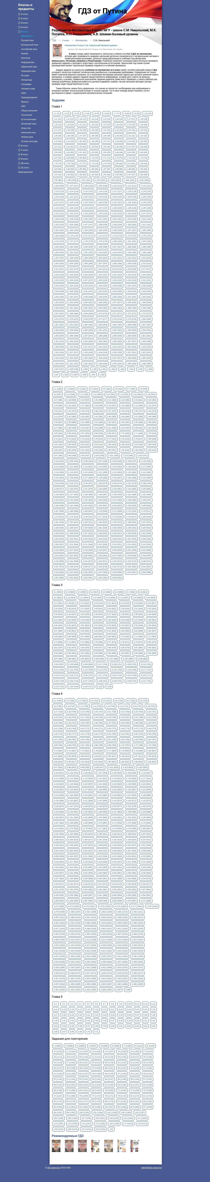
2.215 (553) (146, 544)
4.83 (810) (85, 756)
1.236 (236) (117, 286)
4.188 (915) (59, 839)
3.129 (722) (117, 681)
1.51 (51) (58, 147)
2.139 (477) (59, 489)
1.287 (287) (146, 325)
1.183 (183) (59, 247)
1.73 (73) (131, 158)
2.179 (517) (131, 517)
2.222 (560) (146, 550)
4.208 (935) (146, 851)
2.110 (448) (146, 461)
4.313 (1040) (122, 939)
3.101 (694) (113, 659)
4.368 (127, 990)
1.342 (112, 369)
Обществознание (29, 110)
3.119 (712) (73, 675)
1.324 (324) (73, 358)
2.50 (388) (71, 422)
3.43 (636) (85, 620)
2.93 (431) (111, 450)
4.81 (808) (58, 756)
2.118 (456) (59, 472)
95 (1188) (122, 1107)
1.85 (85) (82, 169)
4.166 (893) (146, 817)
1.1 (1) (56, 113)
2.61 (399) (111, 428)
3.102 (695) (128, 659)
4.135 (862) (102, 795)
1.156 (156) (73, 224)
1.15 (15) (107, 119)
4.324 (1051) (106, 951)
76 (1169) (83, 1096)
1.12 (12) (70, 119)
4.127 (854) (88, 789)
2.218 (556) (88, 550)
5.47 (113, 1020)
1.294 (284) (146, 330)
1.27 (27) (58, 130)
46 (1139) (109, 1073)
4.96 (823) (151, 762)
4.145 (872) (146, 801)
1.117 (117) (117, 191)
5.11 (137, 1004)
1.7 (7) (116, 113)
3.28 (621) (98, 609)
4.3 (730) (82, 701)
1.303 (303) (73, 341)
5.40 (55, 1020)
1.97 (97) (131, 174)
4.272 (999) (59, 906)
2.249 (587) (131, 572)
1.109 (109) (102, 186)
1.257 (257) (117, 302)
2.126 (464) (73, 478)
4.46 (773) (125, 728)
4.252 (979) (73, 889)
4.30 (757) (125, 717)
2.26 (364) (71, 405)
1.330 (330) (59, 363)
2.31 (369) (138, 405)
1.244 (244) (131, 291)
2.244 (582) (59, 572)
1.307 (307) (131, 341)
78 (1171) (109, 1096)
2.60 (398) (98, 428)
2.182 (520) (73, 522)
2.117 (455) (146, 467)
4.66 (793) (71, 745)
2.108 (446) (117, 461)
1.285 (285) (117, 325)
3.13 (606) (110, 597)
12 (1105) (83, 1051)
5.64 (145, 1026)
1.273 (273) (146, 313)
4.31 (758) (138, 717)
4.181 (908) (59, 834)
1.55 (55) (107, 147)
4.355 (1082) (122, 978)
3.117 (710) (146, 670)
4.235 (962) (131, 873)
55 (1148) (122, 1079)
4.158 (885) (131, 812)
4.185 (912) (117, 834)
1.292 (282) (117, 330)
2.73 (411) (58, 439)
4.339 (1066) (59, 967)
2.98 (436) (71, 455)
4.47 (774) (138, 728)
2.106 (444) (88, 461)
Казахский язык (28, 132)
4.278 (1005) (152, 906)
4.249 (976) (131, 884)
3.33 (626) (58, 614)
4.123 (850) (131, 784)
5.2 (63, 1004)
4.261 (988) (102, 895)
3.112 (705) (73, 670)
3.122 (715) (117, 675)
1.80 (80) (119, 163)
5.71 (96, 1031)
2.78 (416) (125, 439)
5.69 (80, 1031)
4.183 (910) (88, 834)
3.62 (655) (125, 631)
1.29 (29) (82, 130)
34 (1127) (58, 1068)
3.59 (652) (85, 631)
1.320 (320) (117, 352)
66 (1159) (58, 1090)
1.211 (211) (59, 269)
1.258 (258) (131, 302)
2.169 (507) (88, 511)
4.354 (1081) (106, 978)
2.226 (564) (102, 555)
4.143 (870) (117, 801)
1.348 (65, 375)
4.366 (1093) (106, 990)
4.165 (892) (131, 817)
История (25, 75)
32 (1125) (134, 1062)
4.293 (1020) (90, 923)
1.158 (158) (102, 224)
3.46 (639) (125, 620)
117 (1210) (128, 1123)
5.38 (145, 1015)
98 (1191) (58, 1112)
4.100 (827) (99, 767)
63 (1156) (122, 1085)
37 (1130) (96, 1068)
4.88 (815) (151, 756)
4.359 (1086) (90, 984)
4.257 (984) (146, 889)
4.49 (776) (58, 734)
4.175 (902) (73, 828)
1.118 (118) (131, 191)
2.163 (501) (102, 505)
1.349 (74, 375)
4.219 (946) (102, 862)
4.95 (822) (138, 762)
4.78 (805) (125, 751)
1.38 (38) (94, 136)
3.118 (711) (59, 675)
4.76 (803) (98, 751)
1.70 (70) (94, 158)
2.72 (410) (151, 433)
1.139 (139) (131, 208)
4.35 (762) (85, 723)
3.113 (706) (88, 670)
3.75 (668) (85, 642)
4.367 (118, 990)
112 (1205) (58, 1123)
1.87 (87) (107, 169)
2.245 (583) (73, 572)
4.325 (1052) (122, 951)
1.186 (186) (102, 247)
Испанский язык (28, 124)
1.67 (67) (58, 158)
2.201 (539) (146, 533)
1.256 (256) (102, 302)
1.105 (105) (143, 180)
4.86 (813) (125, 756)
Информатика (27, 62)
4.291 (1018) (59, 923)
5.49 (129, 1020)
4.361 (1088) (122, 984)
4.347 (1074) (90, 973)
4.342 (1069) (106, 967)
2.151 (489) (131, 494)
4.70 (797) (125, 745)
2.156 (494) (102, 500)
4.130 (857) (131, 789)
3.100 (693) (99, 659)
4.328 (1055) (75, 956)
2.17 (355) (58, 400)
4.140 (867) (73, 801)
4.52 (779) (98, 734)
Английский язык (29, 49)
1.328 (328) (131, 358)
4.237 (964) (59, 878)
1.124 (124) (117, 197)
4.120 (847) (88, 784)
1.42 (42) (143, 136)
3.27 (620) (85, 609)
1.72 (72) (119, 158)
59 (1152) (70, 1085)
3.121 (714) (102, 675)
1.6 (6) (106, 113)
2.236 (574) (146, 561)
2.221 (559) (131, 550)
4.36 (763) (98, 723)
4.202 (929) (59, 851)
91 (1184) (70, 1107)
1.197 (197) (59, 258)
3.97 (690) (58, 659)
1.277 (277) (102, 319)
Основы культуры (29, 141)
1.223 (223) (131, 274)
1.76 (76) (70, 163)
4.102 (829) (128, 767)
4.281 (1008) (90, 912)
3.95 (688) (138, 653)
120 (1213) (72, 1129)
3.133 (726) (73, 686)
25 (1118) (147, 1057)
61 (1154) (96, 1085)
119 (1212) (58, 1129)
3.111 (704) (59, 670)
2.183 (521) (88, 522)
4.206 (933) (117, 851)
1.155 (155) (59, 224)
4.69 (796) (111, 745)
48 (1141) (134, 1073)
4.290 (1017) (137, 917)
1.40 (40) (119, 136)
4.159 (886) (146, 812)
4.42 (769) (71, 728)
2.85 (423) (111, 444)
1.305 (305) (102, 341)
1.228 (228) (102, 280)
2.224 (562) (73, 555)
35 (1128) (70, 1068)
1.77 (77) (82, 163)
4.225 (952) (88, 867)
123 (111, 1129)
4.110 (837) (146, 773)
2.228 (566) (131, 555)
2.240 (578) (102, 567)
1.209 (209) (131, 263)
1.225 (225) (59, 280)
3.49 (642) (58, 625)
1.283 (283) (88, 325)
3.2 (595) (70, 592)
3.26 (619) (71, 609)
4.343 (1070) (122, 967)
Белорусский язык (29, 45)
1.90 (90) (143, 169)
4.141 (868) (88, 801)
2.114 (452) (102, 467)
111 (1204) (142, 1118)
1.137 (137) (102, 208)
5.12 (145, 1004)
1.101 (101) (85, 180)
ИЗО (23, 106)
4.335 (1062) (90, 962)
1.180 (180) (117, 241)
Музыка (24, 102)
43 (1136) (70, 1073)
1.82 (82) (143, 163)
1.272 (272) (131, 313)
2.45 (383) (111, 416)
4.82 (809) (71, 756)
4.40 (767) (151, 723)
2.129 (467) (117, 478)
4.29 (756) (111, 717)
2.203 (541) (73, 539)
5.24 (137, 1009)
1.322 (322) (146, 352)
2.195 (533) (59, 533)
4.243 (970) (146, 878)
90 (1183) (58, 1107)
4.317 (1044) (90, 945)
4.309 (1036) (59, 939)
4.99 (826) (85, 767)
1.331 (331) (73, 363)
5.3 (71, 1004)
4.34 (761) (71, 723)
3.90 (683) (71, 653)
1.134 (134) (59, 208)
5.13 (153, 1004)
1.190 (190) (59, 252)
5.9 (120, 1004)
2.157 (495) (117, 500)
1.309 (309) (59, 347)
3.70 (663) (125, 636)
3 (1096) (80, 1046)
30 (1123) (109, 1062)
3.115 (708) (117, 670)
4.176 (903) (88, 828)
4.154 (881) (73, 812)
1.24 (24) (119, 124)
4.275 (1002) (105, 906)
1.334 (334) (117, 363)
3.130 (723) (131, 681)
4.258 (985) (59, 895)
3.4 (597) (94, 592)
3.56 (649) (151, 625)
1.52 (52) (70, 147)
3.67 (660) (85, 636)
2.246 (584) (88, 572)
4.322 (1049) (75, 951)
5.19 (96, 1009)
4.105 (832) (73, 773)
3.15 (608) (137, 597)
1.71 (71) (107, 158)
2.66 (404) (71, 433)
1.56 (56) (119, 147)
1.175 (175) (146, 236)
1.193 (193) (102, 252)
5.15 (64, 1009)
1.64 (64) (119, 152)
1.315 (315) (146, 347)
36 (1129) (83, 1068)
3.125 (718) (59, 681)
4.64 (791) (151, 739)
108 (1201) (100, 1118)
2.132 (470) (59, 483)
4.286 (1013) (75, 917)
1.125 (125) (131, 197)
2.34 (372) (71, 411)
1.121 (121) (73, 197)
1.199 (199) (88, 258)
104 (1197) (140, 1112)
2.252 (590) (73, 578)
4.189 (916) (73, 839)
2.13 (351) (110, 394)
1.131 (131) (117, 202)
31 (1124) (122, 1062)
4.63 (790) (138, 739)
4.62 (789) (125, 739)
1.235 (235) (102, 286)
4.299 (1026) (90, 928)
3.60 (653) (98, 631)
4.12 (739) (97, 706)
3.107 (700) (102, 664)
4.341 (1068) (90, 967)
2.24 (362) (151, 400)
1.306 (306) (117, 341)
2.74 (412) (71, 439)
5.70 (88, 1031)
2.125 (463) (59, 478)
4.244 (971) (59, 884)
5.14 (55, 1009)
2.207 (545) (131, 539)
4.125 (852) (59, 789)
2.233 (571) (102, 561)
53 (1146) (96, 1079)
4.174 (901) (59, 828)
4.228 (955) (131, 867)
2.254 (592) (102, 578)
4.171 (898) (117, 823)
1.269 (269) (88, 313)
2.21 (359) (111, 400)
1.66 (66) (143, 152)
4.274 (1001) (89, 906)
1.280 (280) (146, 319)
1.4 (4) (86, 113)
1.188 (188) (131, 247)
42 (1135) (58, 1073)
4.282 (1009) (106, 912)
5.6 (96, 1004)
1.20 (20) (70, 124)
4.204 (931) (88, 851)
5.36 (129, 1015)
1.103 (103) (114, 180)
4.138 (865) (146, 795)
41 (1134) (147, 1068)
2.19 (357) (85, 400)
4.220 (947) (117, 862)
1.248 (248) (88, 297)
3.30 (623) (125, 609)
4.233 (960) (102, 873)
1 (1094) (57, 1046)
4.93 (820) (111, 762)
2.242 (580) (131, 567)
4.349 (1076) (122, 973)
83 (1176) (70, 1101)
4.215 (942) (146, 856)
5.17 (80, 1009)
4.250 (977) (146, 884)
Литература (26, 80)
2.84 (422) (98, 444)
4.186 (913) (131, 834)
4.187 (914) (146, 834)
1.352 (102, 375)
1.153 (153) (131, 219)
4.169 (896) (88, 823)
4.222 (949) (146, 862)
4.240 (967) (102, 878)
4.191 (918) (102, 839)
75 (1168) (70, 1096)
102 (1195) (112, 1112)
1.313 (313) (117, 347)
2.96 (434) (151, 450)
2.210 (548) (73, 544)
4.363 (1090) (59, 990)
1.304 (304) (88, 341)
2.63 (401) (138, 428)
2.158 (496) (131, 500)
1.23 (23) (107, 124)
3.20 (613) (98, 603)
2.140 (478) (73, 489)
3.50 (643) (71, 625)
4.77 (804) (111, 751)
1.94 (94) (94, 174)
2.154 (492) (73, 500)
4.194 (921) (146, 839)
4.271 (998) (146, 901)
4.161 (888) (73, 817)
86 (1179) (109, 1101)
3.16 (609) (150, 597)
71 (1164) (122, 1090)
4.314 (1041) (137, 939)
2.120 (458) (88, 472)
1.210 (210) (146, 263)
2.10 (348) (70, 394)
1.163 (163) (73, 230)
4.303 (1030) (59, 934)
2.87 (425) (138, 444)
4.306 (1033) (106, 934)
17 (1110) (147, 1051)
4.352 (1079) (75, 978)
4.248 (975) (117, 884)
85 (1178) (96, 1101)
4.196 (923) (73, 845)
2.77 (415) (111, 439)
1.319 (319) (102, 352)
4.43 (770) (85, 728)
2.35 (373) (85, 411)
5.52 (153, 1020)
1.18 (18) (143, 119)
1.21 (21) (82, 124)
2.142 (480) (102, 489)
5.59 (104, 1026)
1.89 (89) (131, 169)
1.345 (140, 369)
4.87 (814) (138, 756)
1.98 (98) (143, 174)
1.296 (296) (73, 336)
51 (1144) (70, 1079)
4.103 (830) (142, 767)
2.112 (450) (73, 467)
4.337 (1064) (122, 962)
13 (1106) (96, 1051)
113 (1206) (72, 1123)
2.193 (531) (131, 528)
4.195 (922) (59, 845)
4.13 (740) (110, 706)
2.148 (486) (88, 494)
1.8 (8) (126, 113)
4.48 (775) (151, 728)
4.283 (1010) (122, 912)
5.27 (55, 1015)
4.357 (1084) (59, 984)
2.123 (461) (131, 472)
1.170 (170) (73, 236)
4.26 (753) (71, 717)
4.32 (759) (151, 717)
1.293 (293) (131, 330)
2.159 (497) (146, 500)
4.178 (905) (117, 828)
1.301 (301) (146, 336)
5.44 (88, 1020)
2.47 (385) (138, 416)
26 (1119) (58, 1062)
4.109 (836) (131, 773)
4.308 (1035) (137, 934)
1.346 (149, 369)
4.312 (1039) (106, 939)
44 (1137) (83, 1073)
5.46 (104, 1020)
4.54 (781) (125, 734)
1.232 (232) (59, 286)
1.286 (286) (131, 325)
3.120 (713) (88, 675)
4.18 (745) (71, 712)
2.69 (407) (111, 433)
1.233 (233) (73, 286)
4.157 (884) (117, 812)
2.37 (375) (111, 411)
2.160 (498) (59, 505)
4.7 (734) (131, 701)
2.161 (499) (73, 505)
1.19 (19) (58, 124)
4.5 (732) (107, 701)
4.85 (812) (111, 756)
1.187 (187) (117, 247)
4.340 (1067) (75, 967)
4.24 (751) (151, 712)
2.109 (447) (131, 461)
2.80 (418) (151, 439)
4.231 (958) (73, 873)
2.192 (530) (117, 528)
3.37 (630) (111, 614)
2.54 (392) (125, 422)
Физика (24, 53)
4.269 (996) (117, 901)
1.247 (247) (73, 297)
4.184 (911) (102, 834)
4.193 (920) (131, 839)
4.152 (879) (146, 806)
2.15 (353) (137, 394)
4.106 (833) (88, 773)
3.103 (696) (142, 659)
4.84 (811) (98, 756)
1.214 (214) (102, 269)
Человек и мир (28, 88)
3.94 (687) (125, 653)
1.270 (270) (102, 313)
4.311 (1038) (90, 939)
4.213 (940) (117, 856)
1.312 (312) (102, 347)
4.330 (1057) (106, 956)
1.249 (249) (102, 297)
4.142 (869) (102, 801)
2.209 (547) (59, 544)
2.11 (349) (84, 394)
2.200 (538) (131, 533)
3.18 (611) (71, 603)
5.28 (64, 1015)
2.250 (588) (146, 572)
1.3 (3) (76, 113)
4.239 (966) (88, 878)
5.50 (137, 1020)
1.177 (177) (73, 241)
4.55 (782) (138, 734)
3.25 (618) (58, 609)
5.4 (80, 1004)
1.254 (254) (73, 302)
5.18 (88, 1009)
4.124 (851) (146, 784)
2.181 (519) (59, 522)
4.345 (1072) (59, 973)
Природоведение (29, 97)
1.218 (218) (59, 274)
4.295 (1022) (122, 923)
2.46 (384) (125, 416)
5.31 (88, 1015)
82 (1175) (58, 1101)
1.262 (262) (88, 308)
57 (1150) (147, 1079)
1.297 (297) (88, 336)
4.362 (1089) (137, 984)
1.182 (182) (146, 241)
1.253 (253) (59, 302)
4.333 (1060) (59, 962)
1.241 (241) (88, 291)
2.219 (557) (102, 550)
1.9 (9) (136, 113)
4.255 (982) (117, 889)
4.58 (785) (71, 739)
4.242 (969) (131, 878)
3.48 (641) (151, 620)
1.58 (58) (143, 147)
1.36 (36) (70, 136)
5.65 (153, 1026)
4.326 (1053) (137, 951)
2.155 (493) (88, 500)
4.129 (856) (117, 789)
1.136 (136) (88, 208)
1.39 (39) (107, 136)
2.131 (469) (146, 478)
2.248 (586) (117, 572)
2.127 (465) (88, 478)
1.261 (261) (73, 308)
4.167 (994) (59, 823)
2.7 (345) (131, 389)
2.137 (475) (131, 483)
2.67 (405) (85, 433)
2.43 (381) (85, 416)
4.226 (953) (102, 867)
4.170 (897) (102, 823)
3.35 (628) (85, 614)
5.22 (121, 1009)
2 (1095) (69, 1046)
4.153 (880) (59, 812)
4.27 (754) (85, 717)
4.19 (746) (85, 712)
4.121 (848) (102, 784)
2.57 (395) (58, 428)
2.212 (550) (102, 544)
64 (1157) (134, 1085)
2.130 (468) (131, 478)
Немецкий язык (28, 71)
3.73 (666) (58, 642)
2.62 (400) (125, 428)
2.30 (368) (125, 405)
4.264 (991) (146, 895)
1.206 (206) (88, 263)
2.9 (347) (58, 394)
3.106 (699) (88, 664)
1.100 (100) (71, 180)
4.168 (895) (73, 823)
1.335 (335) (131, 363)
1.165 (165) (102, 230)
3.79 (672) (138, 642)
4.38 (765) (125, 723)
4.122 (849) (117, 784)
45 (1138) (96, 1073)
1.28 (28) (70, 130)
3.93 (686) (111, 653)
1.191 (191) (73, 252)
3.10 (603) (70, 597)
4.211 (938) (88, 856)
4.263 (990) (131, 895)
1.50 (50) (143, 141)
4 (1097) (92, 1046)
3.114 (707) (102, 670)
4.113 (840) (88, 778)
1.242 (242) (102, 291)
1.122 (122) (88, 197)
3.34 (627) (71, 614)
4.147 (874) (73, 806)
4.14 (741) (124, 706)
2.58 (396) (71, 428)
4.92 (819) (98, 762)
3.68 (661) (98, 636)
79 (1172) (122, 1096)
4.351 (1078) (59, 978)
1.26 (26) (143, 124)
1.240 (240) (73, 291)
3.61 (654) (111, 631)
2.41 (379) (58, 416)
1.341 (103, 369)
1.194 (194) (117, 252)
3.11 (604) (84, 597)
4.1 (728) (58, 701)
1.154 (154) (146, 219)
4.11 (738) (84, 706)
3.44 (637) (98, 620)
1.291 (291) (102, 330)
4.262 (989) (117, 895)
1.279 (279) (131, 319)
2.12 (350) (97, 394)
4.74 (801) (71, 751)
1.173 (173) (117, 236)
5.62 (129, 1026)
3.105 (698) (73, 664)
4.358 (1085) (75, 984)
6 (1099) (115, 1046)
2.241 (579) (117, 567)
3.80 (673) (151, 642)
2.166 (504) (146, 505)
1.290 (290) (88, 330)
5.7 (104, 1004)
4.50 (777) (71, 734)
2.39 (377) (138, 411)
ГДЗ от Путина (102, 11)
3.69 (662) (111, 636)
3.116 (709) (131, 670)
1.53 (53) (82, 147)
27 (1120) (70, 1062)
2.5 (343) (107, 389)
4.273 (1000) (74, 906)
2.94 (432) (125, 450)
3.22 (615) (125, 603)
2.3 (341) (82, 389)
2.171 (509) (117, 511)
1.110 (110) (117, 186)
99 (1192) (70, 1112)
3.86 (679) (125, 647)
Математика (27, 36)
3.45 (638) (111, 620)
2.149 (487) (102, 494)
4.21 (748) (111, 712)
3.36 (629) (98, 614)
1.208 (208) (117, 263)
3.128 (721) (102, 681)
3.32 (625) (151, 609)
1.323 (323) (59, 358)
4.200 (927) (131, 845)
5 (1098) (104, 1046)
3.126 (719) (73, 681)
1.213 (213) (88, 269)
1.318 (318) (88, 352)
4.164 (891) (117, 817)
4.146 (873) (59, 806)
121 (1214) (86, 1129)
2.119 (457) (73, 472)
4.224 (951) (73, 867)
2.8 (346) (143, 389)
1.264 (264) (117, 308)
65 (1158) (147, 1085)
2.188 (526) (59, 528)
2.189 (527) (73, 528)
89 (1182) (147, 1101)
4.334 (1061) (75, 962)
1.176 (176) (59, 241)
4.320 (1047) (137, 945)
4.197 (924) (88, 845)
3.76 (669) (98, 642)
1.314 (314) (131, 347)
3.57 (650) (58, 631)
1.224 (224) (146, 274)
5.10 (129, 1004)
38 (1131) (109, 1068)
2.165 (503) (131, 505)
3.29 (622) (111, 609)
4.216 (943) (59, 862)
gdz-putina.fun (53, 1167)
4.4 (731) (94, 701)
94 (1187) (109, 1107)
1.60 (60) (70, 152)
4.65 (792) (58, 745)
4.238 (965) (73, 878)
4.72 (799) (151, 745)
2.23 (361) (138, 400)
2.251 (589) (59, 578)
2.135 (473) (102, 483)
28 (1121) (83, 1062)
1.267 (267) (59, 313)
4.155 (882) (88, 812)
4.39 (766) (138, 723)
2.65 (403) (58, 433)
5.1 (55, 1004)
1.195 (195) (131, 252)
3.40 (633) (151, 614)
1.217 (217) (146, 269)
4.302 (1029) (137, 928)
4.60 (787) (98, 739)
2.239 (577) (88, 567)
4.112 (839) (73, 778)
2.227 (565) (117, 555)
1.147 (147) (146, 213)
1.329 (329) (146, 358)
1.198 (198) (73, 258)
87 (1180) (122, 1101)
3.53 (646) (111, 625)
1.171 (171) (88, 236)
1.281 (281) (59, 325)
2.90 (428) (71, 450)
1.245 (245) (146, 291)
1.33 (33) (131, 130)
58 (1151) (58, 1085)
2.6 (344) (119, 389)
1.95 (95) (107, 174)
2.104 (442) (59, 461)
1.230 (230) (131, 280)
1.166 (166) (117, 230)
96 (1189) (134, 1107)
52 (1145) (83, 1079)
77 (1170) (96, 1096)
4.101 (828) (113, 767)
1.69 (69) (82, 158)
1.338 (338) (73, 369)
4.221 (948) (131, 862)
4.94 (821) (125, 762)
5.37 (137, 1015)
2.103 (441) (142, 455)
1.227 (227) (88, 280)
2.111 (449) (59, 467)
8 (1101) (139, 1046)
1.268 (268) (73, 313)
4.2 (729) (70, 701)
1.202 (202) (131, 258)
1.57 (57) (131, 147)
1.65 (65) (131, 152)
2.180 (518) (146, 517)
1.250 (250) (117, 297)
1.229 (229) (117, 280)
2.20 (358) (98, 400)
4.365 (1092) (90, 990)
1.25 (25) (131, 124)
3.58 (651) (71, 631)
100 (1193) (84, 1112)
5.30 (80, 1015)
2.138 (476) (146, 483)
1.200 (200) (102, 258)
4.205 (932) (102, 851)
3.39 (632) (138, 614)
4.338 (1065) (137, 962)
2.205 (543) (102, 539)
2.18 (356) (71, 400)
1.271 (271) (117, 313)
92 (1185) (83, 1107)
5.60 (113, 1026)
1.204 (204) (59, 263)
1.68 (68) (70, 158)
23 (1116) (122, 1057)
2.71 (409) (138, 433)
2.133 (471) (73, 483)
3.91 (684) (85, 653)
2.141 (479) (88, 489)
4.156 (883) (102, 812)
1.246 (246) (59, 297)
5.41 (64, 1020)
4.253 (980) (88, 889)
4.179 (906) (131, 828)
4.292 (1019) (75, 923)
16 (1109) (134, 1051)
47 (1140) (122, 1073)
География (26, 84)
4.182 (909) (73, 834)
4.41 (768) (58, 728)
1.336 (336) (146, 363)
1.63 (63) (107, 152)
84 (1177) (83, 1101)
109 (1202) (114, 1118)
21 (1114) (96, 1057)
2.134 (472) (88, 483)
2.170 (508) (102, 511)
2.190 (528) (88, 528)
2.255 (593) (117, 578)
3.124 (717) (146, 675)
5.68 (72, 1031)
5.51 (145, 1020)
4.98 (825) (71, 767)
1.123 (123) (102, 197)
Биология (25, 58)
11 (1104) (70, 1051)
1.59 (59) (58, 152)
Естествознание (28, 119)
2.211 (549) (88, 544)
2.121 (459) (102, 472)
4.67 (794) (85, 745)
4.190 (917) (88, 839)
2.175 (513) (73, 517)
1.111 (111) (131, 186)
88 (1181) (134, 1101)
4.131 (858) (146, 789)
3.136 (108, 686)
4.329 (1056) (90, 956)
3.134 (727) (88, 686)
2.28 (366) (98, 405)
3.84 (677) (98, 647)
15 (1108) (122, 1051)
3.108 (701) (117, 664)
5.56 (80, 1026)
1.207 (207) (102, 263)
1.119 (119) (146, 191)
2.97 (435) (58, 455)
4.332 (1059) (137, 956)
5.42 (72, 1020)
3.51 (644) (85, 625)
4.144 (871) (131, 801)
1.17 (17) (131, 119)
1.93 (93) (82, 174)
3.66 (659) (71, 636)
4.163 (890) (102, 817)
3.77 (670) (111, 642)
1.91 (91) (58, 174)
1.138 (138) (117, 208)
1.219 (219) (73, 274)
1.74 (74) (143, 158)
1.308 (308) (146, 341)
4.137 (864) (131, 795)
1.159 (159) (117, 224)
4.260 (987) (88, 895)
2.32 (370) (151, 405)
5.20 (104, 1009)
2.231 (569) (73, 561)
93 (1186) (96, 1107)
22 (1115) (109, 1057)
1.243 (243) (117, 291)
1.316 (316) (59, 352)
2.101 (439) (113, 455)
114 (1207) (86, 1123)
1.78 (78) (94, 163)
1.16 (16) (119, 119)
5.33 (104, 1015)
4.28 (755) (98, 717)
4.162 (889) (88, 817)
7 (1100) (127, 1046)
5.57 (88, 1026)
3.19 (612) (85, 603)
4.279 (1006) (59, 912)
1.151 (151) (102, 219)
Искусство (26, 128)
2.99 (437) (85, 455)
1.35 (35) (58, 136)
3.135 (99, 686)
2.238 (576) (73, 567)
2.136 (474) (117, 483)
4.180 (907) (146, 828)
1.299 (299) (117, 336)
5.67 (64, 1031)
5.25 (145, 1009)
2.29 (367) (111, 405)
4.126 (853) (73, 789)
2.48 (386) (151, 416)
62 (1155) (109, 1085)
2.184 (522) (102, 522)
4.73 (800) (58, 751)
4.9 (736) (58, 706)
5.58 (96, 1026)
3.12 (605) (97, 597)
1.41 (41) (131, 136)
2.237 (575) (59, 567)
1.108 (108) (88, 186)
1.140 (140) (146, 208)
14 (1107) (109, 1051)
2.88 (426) (151, 444)
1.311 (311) (88, 347)
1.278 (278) (117, 319)
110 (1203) (128, 1118)
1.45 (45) (82, 141)
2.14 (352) (124, 394)
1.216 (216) (131, 269)
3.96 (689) (151, 653)
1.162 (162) (59, 230)
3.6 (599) (119, 592)
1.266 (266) (146, 308)
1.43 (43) (58, 141)
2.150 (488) (117, 494)
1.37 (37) (82, 136)
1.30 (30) (94, 130)
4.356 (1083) (137, 978)
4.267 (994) (88, 901)
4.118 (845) (59, 784)
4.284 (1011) (137, 912)
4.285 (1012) (59, 917)
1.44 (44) (70, 141)
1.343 (121, 369)
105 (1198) (58, 1118)
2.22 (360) (125, 400)
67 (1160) (70, 1090)
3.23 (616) (138, 603)
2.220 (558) (117, 550)
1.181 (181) (131, 241)
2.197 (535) (88, 533)
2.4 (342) (94, 389)
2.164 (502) (117, 505)
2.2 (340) (70, 389)
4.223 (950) (59, 867)
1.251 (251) (131, 297)
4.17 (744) (58, 712)
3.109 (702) (131, 664)
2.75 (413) (85, 439)
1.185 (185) (88, 247)
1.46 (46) (94, 141)
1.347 (56, 375)
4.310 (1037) (75, 939)
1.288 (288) (59, 330)
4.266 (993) (73, 901)
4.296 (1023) (137, 923)
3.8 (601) (143, 592)
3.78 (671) (125, 642)
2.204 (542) (88, 539)
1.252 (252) (146, 297)
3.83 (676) (85, 647)
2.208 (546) (146, 539)
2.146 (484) (59, 494)
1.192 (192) (88, 252)
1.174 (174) (131, 236)
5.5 (88, 1004)
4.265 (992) (59, 901)
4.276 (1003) (120, 906)
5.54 (64, 1026)
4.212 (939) (102, 856)
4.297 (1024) (59, 928)
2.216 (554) (59, 550)
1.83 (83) (58, 169)
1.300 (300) (131, 336)
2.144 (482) (131, 489)
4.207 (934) (131, 851)
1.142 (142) (73, 213)
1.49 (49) (131, 141)
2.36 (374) (98, 411)
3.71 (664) (138, 636)
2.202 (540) (59, 539)
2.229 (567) (146, 555)
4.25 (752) (58, 717)
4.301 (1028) (122, 928)
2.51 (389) (85, 422)
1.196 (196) (146, 252)
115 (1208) (100, 1123)
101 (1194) (98, 1112)
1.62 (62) (94, 152)
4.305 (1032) (90, 934)
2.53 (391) (111, 422)
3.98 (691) (71, 659)
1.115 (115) (88, 191)
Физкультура (27, 137)
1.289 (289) (73, 330)
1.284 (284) (102, 325)
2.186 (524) (131, 522)
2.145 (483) (146, 489)
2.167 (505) (59, 511)
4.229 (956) (146, 867)
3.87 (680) (138, 647)
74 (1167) (58, 1096)
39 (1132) (122, 1068)
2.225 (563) (88, 555)
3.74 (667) (71, 642)
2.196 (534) (73, 533)
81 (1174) (147, 1096)
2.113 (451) (88, 467)
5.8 (112, 1004)
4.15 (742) (137, 706)
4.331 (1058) (122, 956)
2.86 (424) (125, 444)
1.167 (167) (131, 230)
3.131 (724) (146, 681)
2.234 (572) (117, 561)
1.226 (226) (73, 280)
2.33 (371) (58, 411)
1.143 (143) (88, 213)
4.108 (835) (117, 773)
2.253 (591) (88, 578)
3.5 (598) (107, 592)
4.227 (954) (117, 867)
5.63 (137, 1026)
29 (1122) (96, 1062)
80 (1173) (134, 1096)
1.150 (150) (88, 219)
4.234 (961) (117, 873)
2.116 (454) (131, 467)
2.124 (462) (146, 472)
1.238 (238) (146, 286)
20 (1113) (83, 1057)
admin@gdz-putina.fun (151, 1167)
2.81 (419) (58, 444)
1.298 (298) (102, 336)
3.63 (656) (138, 631)
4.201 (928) (146, 845)
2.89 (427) (58, 450)
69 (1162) (96, 1090)
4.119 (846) (73, 784)
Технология (26, 115)
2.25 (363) (58, 405)
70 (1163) (109, 1090)
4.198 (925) (102, 845)
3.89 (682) (58, 653)
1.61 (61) (82, 152)
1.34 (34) (143, 130)
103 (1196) (126, 1112)
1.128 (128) (73, 202)
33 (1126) (147, 1062)
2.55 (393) (138, 422)
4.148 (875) (88, 806)
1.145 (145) (117, 213)
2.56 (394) (151, 422)
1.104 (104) (129, 180)
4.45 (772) (111, 728)
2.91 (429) (85, 450)
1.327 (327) (117, 358)
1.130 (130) (102, 202)
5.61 (121, 1026)
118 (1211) (142, 1123)
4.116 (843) (131, 778)
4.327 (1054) (59, 956)
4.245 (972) (73, 884)
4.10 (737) (70, 706)
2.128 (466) (102, 478)
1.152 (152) (117, 219)
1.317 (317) (73, 352)
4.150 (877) (117, 806)
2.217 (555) (73, 550)
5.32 (96, 1015)
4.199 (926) (117, 845)
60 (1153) (83, 1085)
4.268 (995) (102, 901)
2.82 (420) (71, 444)
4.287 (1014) (90, 917)
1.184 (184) (73, 247)
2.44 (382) (98, 416)
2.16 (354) (150, 394)
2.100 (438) (99, 455)
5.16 (72, 1009)
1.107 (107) (73, 186)
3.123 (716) (131, 675)
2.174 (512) (59, 517)
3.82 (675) (71, 647)
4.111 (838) (59, 778)
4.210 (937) (73, 856)
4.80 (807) (151, 751)
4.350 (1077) (137, 973)
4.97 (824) (58, 767)
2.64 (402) (151, 428)
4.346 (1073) (75, 973)
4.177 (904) (102, 828)
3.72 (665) (151, 636)
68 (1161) (83, 1090)
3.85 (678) (111, 647)
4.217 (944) (73, 862)
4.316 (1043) (75, 945)
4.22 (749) (125, 712)
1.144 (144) (102, 213)
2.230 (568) (59, 561)
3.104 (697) (59, 664)
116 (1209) (114, 1123)
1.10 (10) (147, 113)
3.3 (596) (82, 592)
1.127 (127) (59, 202)
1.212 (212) (73, 269)
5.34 (113, 1015)
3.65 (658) (58, 636)
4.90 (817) (71, 762)
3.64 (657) (151, 631)
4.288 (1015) (106, 917)
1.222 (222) (117, 274)
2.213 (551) (117, 544)
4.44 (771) (98, 728)
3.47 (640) (138, 620)
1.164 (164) (88, 230)
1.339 (85, 369)
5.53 (55, 1026)
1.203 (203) (146, 258)
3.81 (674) (58, 647)
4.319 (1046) (122, 945)
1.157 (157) (88, 224)
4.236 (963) (146, 873)
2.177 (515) (102, 517)
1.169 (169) (59, 236)
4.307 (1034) (122, 934)
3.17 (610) (58, 603)
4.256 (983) (131, 889)
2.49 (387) (58, 422)
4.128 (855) (102, 789)
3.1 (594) (58, 592)
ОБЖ (23, 93)
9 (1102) (150, 1046)
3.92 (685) (98, 653)
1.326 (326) (102, 358)
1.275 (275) (73, 319)
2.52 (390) (98, 422)
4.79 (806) (138, 751)
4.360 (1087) (106, 984)
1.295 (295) (59, 336)
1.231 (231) (146, 280)
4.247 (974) (102, 884)
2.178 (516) (117, 517)
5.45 (96, 1020)
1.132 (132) (131, 202)
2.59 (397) (85, 428)
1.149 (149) (73, 219)
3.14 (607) (124, 597)
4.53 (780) (111, 734)
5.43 (80, 1020)
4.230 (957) (59, 873)
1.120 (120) (59, 197)
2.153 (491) (59, 500)
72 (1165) (134, 1090)
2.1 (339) (58, 389)
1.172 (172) (102, 236)
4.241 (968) (117, 878)
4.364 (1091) (75, 990)
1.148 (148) (59, 219)
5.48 (121, 1020)
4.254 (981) (102, 889)
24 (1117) (134, 1057)
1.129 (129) (88, 202)
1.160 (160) (131, 224)
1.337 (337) (59, 369)
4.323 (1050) (90, 951)
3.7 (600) (131, 592)
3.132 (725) (59, 686)
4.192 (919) (117, 839)
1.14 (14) (94, 119)
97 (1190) (147, 1107)
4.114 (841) (102, 778)
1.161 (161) (146, 224)
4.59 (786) (85, 739)
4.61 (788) (111, 739)
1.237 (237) (131, 286)
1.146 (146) (131, 213)
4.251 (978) (59, 889)
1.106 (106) (59, 186)
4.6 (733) (119, 701)
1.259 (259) (146, 302)
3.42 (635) (71, 620)
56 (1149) (134, 1079)
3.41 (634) (58, 620)
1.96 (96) (119, 174)
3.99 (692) (85, 659)
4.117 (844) (146, 778)
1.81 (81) (131, 163)
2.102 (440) (128, 455)
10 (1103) (58, 1051)
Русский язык (27, 40)
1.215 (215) (117, 269)
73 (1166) (147, 1090)
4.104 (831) (59, 773)
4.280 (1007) (75, 912)
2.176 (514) (88, 517)
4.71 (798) (138, 745)
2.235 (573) (131, 561)
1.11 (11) (58, 119)
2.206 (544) (117, 539)
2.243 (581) (146, 567)
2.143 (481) (117, 489)
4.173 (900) (146, 823)
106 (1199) (72, 1118)
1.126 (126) (146, 197)
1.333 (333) (102, 363)
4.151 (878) (131, 806)
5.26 (153, 1009)
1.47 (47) (107, 141)
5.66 (55, 1031)
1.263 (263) (102, 308)
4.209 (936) (59, 856)
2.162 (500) (88, 505)
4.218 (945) (88, 862)
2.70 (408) (125, 433)
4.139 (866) (59, 801)
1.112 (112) (146, 186)
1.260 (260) (59, 308)
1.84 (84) (70, 169)
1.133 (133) (146, 202)
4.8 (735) (143, 701)
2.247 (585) (102, 572)
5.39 (153, 1015)
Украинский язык (29, 67)
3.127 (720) (88, 681)
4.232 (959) (88, 873)
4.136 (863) (117, 795)
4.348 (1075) (106, 973)
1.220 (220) (88, 274)
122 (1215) (100, 1129)
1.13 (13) (82, 119)
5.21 (113, 1009)
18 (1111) (58, 1057)
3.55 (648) (138, 625)
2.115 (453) (117, 467)
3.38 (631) (125, 614)
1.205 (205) (73, 263)
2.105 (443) (73, 461)
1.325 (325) (88, 358)
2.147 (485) (73, 494)
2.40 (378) (151, 411)
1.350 (83, 375)
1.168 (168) (146, 230)
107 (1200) (86, 1118)
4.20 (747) (98, 712)
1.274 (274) (59, 319)
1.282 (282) (73, 325)
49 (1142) (147, 1073)
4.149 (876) (102, 806)
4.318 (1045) (106, 945)
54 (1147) (109, 1079)
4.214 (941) (131, 856)
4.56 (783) (151, 734)
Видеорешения (25, 172)
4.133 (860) (73, 795)
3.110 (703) (146, 664)
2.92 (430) (98, 450)
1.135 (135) (73, 208)
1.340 (94, 369)
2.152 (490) (146, 494)
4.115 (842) (117, 778)
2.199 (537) (117, 533)
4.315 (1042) (59, 945)
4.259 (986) (73, 895)
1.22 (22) (94, 124)
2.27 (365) (85, 405)
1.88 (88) (119, 169)
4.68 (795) (98, 745)
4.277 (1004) (136, 906)
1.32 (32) (119, 130)
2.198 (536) (102, 533)
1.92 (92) (70, 174)
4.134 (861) (88, 795)
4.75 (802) (85, 751)
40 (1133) (134, 1068)
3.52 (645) (98, 625)
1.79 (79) (107, 163)
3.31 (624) (138, 609)
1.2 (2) (66, 113)
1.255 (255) (88, 302)
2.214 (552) (131, 544)
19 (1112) (70, 1057)
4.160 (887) (59, 817)
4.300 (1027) (106, 928)
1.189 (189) (146, 247)
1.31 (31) (107, 130)
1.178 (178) (88, 241)
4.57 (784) (58, 739)
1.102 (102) (100, 180)
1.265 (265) (131, 308)
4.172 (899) (131, 823)
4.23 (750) (138, 712)
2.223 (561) (59, 555)
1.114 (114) (73, 191)
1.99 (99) (58, 180)
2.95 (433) (138, 450)
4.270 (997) (131, 901)
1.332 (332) (88, 363)
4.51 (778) (85, 734)
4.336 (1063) (106, 962)
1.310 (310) (73, 347)
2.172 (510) (131, 511)
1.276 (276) (88, 319)
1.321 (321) (131, 352)
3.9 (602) (58, 597)
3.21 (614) (111, 603)
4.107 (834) (102, 773)
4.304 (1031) (75, 934)
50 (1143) (58, 1079)
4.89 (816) (58, 762)
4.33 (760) (58, 723)
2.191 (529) (102, 528)
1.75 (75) (58, 163)
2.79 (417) (138, 439)
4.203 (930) (73, 851)
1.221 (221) (102, 274)
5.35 (121, 1015)
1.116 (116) (102, 191)
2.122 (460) (117, 472)
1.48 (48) (119, 141)
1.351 (92, 375)
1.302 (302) (59, 341)
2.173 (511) (146, 511)
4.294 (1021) (106, 923)
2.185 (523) (117, 522)
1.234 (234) (88, 286)
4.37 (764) (111, 723)
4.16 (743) (150, 706)
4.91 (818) (85, 762)
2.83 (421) (85, 444)
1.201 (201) (117, 258)
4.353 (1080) (90, 978)
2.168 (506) (73, 511)
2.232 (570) (88, 561)
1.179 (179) (102, 241)
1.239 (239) (59, 291)
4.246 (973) (88, 884)
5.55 (72, 1026)
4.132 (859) (59, 795)
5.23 (129, 1009)
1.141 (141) (59, 213)
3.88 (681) (151, 647)
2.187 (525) (146, 522)
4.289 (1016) (122, 917)
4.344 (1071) (137, 967)
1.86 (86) (94, 169)
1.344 (131, 369)
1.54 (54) (94, 147)
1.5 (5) (96, 113)
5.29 (72, 1015)
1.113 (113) (59, 191)
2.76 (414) (98, 439)
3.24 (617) (151, 603)
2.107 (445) (102, 461)
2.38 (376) (125, 411)
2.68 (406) (98, 433)
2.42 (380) (71, 416)
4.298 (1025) (75, 928)
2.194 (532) (146, 528)
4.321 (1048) (59, 951)
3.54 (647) (125, 625)
